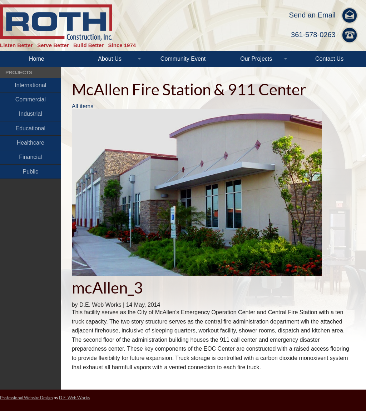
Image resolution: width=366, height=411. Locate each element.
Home (36, 59)
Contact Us (329, 59)
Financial (30, 157)
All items (82, 106)
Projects (18, 72)
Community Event (183, 59)
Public (31, 172)
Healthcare (30, 143)
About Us (110, 59)
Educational (31, 128)
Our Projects (256, 59)
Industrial (30, 114)
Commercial (30, 99)
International (30, 85)
